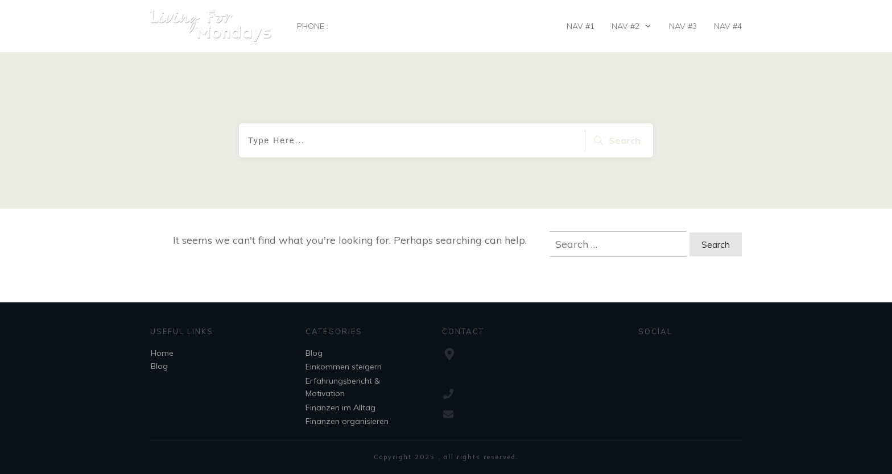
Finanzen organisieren (347, 421)
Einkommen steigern (343, 366)
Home (162, 353)
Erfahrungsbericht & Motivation (342, 387)
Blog (159, 366)
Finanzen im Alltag (340, 407)
